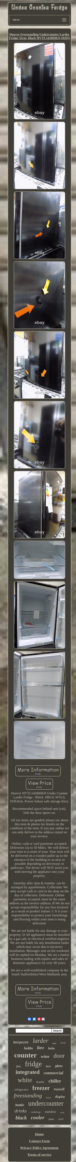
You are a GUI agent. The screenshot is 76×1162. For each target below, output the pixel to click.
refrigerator (21, 1089)
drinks (21, 1110)
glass (59, 1066)
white (25, 1080)
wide (62, 1112)
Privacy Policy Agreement (39, 1148)
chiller (54, 1081)
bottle (19, 1105)
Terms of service (39, 1155)
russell (59, 1089)
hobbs (28, 1048)
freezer (41, 1088)
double (40, 1082)
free (18, 1066)
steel (51, 1119)
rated (60, 1118)
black (21, 1117)
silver (48, 1097)
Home (39, 1134)
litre (40, 1047)
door (59, 1055)
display (60, 1097)
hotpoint (21, 1042)
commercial (53, 1073)
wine (45, 1056)
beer (48, 1066)
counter (25, 1055)
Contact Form (39, 1141)
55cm (63, 1042)
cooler (37, 1117)
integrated (28, 1072)
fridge (33, 1064)
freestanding (28, 1095)
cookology (36, 1112)
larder (40, 1040)
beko (51, 1048)
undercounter (45, 1103)
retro (54, 1043)
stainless (50, 1111)
